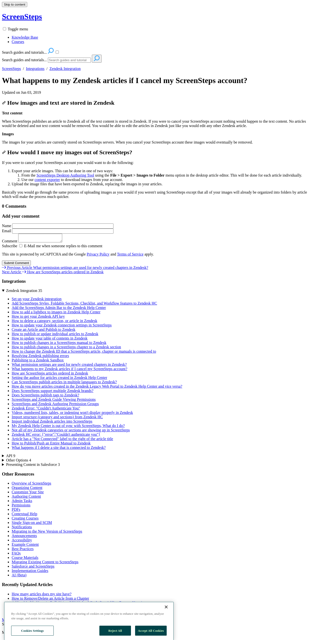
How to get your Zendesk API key (38, 318)
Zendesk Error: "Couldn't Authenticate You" (46, 410)
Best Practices (23, 550)
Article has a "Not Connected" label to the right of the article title (62, 440)
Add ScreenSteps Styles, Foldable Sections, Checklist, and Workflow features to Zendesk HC (84, 305)
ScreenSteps (11, 69)
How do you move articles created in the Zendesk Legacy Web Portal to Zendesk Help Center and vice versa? (97, 388)
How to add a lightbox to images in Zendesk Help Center (56, 313)
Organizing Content (27, 489)
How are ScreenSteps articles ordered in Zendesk (50, 375)
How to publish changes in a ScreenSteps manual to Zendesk (59, 344)
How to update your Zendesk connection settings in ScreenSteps (62, 326)
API (10, 457)
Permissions (21, 506)
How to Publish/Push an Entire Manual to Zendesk (51, 445)
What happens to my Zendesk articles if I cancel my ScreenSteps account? (124, 80)
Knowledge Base (25, 37)
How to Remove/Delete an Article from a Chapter (50, 600)
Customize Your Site (28, 493)
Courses (18, 42)
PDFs (16, 511)
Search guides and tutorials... (24, 60)
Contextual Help (24, 515)
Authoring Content (26, 498)
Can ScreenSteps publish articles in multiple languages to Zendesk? (64, 383)
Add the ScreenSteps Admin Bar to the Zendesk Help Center (59, 309)
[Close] (166, 622)
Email (57, 231)
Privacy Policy (98, 256)
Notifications (22, 528)
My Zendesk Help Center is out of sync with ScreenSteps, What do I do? (68, 427)
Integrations (35, 69)
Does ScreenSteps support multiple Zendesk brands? (52, 392)
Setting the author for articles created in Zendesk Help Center (59, 379)
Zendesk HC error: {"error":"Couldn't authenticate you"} (56, 436)
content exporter (47, 180)
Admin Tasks (22, 502)
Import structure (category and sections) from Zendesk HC (57, 418)
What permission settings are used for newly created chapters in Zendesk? (69, 366)
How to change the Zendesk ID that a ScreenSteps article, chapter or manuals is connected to (84, 353)
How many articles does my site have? (41, 595)
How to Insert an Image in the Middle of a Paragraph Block (58, 608)
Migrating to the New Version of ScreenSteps (47, 533)
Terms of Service (130, 256)
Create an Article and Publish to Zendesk (43, 331)
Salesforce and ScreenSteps (33, 568)
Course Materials (25, 559)
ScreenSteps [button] (22, 16)
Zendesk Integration (65, 69)
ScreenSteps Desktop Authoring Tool (65, 175)
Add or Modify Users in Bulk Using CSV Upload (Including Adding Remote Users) (77, 604)
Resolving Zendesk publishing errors (40, 357)
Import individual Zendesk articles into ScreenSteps (52, 423)
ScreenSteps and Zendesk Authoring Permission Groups (55, 405)
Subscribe (9, 247)
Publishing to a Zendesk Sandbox (38, 361)
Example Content (25, 546)
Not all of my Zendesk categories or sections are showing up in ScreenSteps (71, 431)
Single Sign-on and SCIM (32, 524)
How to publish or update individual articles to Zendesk (55, 335)
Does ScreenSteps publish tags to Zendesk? (45, 396)
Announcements (24, 537)
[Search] (69, 60)
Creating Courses (25, 520)
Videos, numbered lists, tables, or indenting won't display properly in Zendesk (72, 414)
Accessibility (22, 541)
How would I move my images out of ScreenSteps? (67, 152)
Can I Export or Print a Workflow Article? (44, 613)
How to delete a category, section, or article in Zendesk (54, 322)
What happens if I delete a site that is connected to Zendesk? (59, 449)
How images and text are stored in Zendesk (58, 103)
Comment (34, 242)
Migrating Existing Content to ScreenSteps (45, 563)
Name (57, 226)
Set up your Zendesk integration (36, 300)
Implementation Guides (30, 572)
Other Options (18, 462)
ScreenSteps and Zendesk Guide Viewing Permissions (54, 401)
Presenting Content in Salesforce (33, 466)
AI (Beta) (19, 576)
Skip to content (14, 4)
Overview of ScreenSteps (31, 485)
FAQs (16, 555)
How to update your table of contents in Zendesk (49, 340)
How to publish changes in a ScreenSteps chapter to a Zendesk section (66, 348)
